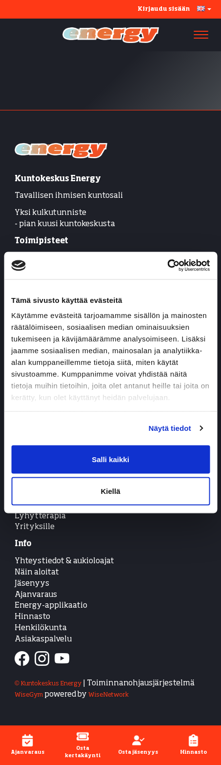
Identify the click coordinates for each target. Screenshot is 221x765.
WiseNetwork (108, 695)
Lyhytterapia (40, 516)
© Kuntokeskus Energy (48, 683)
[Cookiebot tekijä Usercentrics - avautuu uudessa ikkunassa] (167, 265)
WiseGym (29, 695)
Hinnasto (32, 617)
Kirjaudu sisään (164, 9)
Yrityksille (35, 527)
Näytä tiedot (170, 428)
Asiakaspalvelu (43, 639)
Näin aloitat (37, 572)
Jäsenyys (32, 584)
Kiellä (110, 491)
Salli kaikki (110, 459)
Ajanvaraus (36, 595)
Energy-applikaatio (51, 606)
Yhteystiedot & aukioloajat (64, 561)
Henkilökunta (41, 628)
